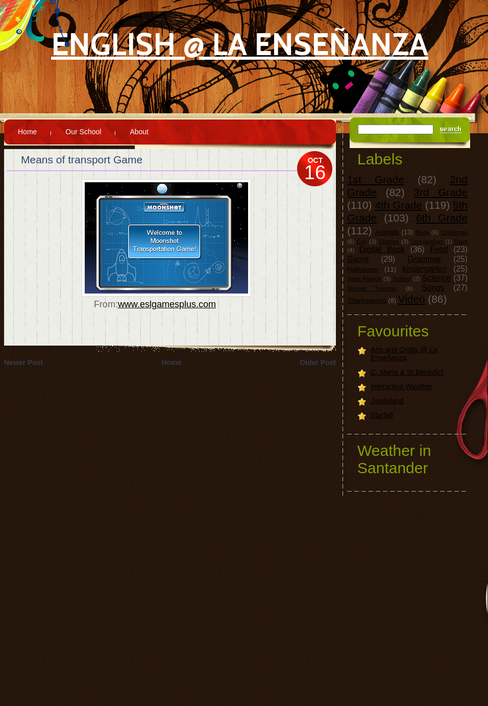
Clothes (389, 241)
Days (461, 241)
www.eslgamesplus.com (167, 304)
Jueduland (387, 401)
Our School (83, 132)
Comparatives (427, 242)
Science (437, 278)
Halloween (362, 269)
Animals (387, 232)
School (402, 278)
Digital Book (382, 249)
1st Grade (375, 179)
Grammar (424, 259)
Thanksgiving (366, 300)
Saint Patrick (364, 278)
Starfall (382, 415)
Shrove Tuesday (372, 288)
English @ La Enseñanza (239, 44)
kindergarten (425, 268)
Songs (433, 287)
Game (358, 259)
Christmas (454, 232)
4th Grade (398, 205)
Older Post (318, 362)
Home (27, 132)
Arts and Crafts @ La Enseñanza (404, 354)
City (362, 241)
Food (439, 249)
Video (411, 299)
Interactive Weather (401, 386)
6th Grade (442, 218)
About (139, 132)
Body (422, 232)
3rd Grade (440, 192)
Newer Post (23, 362)
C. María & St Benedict (407, 372)
